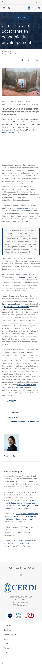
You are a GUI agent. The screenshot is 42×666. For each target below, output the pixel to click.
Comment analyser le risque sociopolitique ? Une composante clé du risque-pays (18, 529)
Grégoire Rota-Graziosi (12, 124)
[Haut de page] (21, 663)
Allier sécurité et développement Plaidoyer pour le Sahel (20, 503)
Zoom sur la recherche (14, 417)
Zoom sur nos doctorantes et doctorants (22, 421)
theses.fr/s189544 (9, 401)
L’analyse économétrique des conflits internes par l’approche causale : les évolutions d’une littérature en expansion (21, 516)
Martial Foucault (34, 124)
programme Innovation (30, 277)
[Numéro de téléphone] (21, 568)
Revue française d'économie (22, 208)
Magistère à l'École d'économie (16, 307)
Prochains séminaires (14, 412)
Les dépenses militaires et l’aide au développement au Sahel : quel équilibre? (20, 543)
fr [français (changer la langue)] (37, 2)
